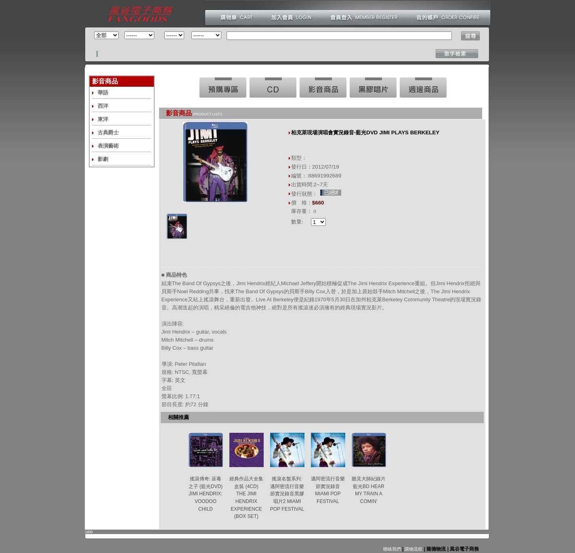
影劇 (103, 159)
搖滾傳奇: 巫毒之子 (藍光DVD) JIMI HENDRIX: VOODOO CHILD (206, 494)
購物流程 (412, 549)
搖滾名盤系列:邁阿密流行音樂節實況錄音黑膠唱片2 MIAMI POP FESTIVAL (287, 494)
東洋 (103, 119)
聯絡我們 (392, 549)
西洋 (103, 106)
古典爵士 (108, 132)
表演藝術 (108, 146)
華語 (103, 93)
